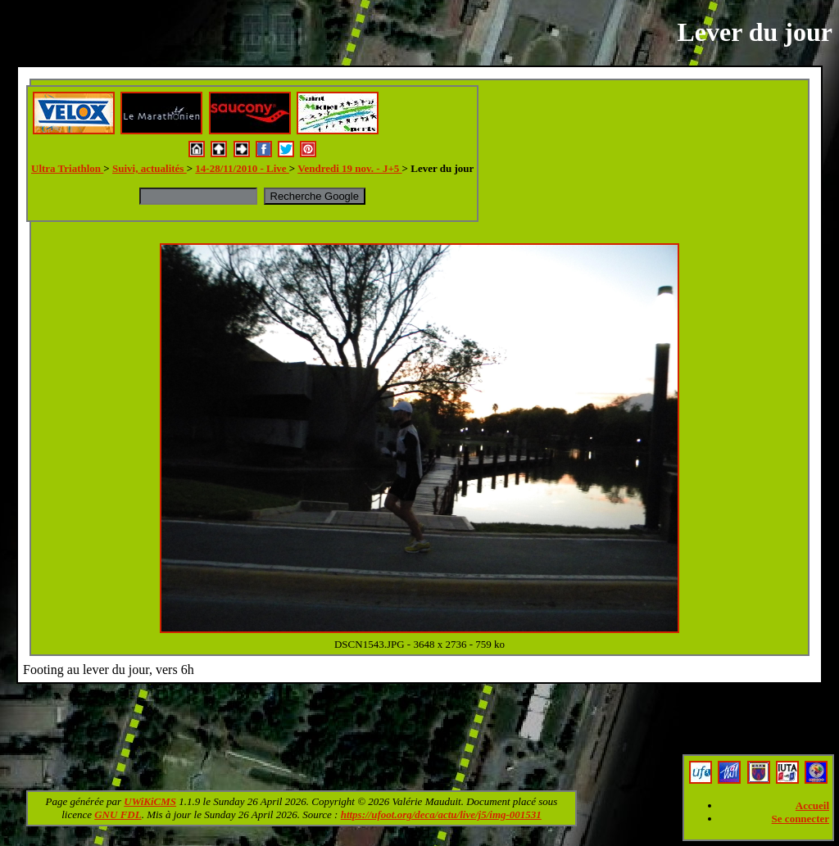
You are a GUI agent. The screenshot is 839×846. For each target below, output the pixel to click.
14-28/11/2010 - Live (241, 168)
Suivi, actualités (149, 168)
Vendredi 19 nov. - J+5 (349, 168)
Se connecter (800, 818)
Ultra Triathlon (67, 168)
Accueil (812, 805)
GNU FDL (117, 814)
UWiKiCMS (150, 801)
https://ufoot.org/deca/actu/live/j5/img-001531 (441, 814)
